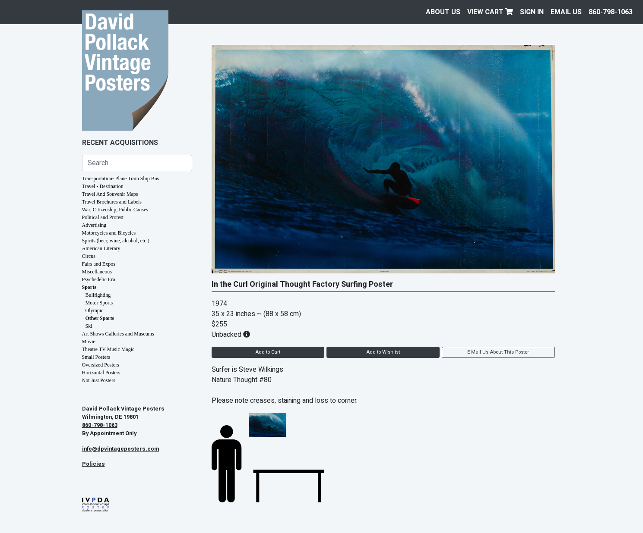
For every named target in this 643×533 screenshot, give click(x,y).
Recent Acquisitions (120, 143)
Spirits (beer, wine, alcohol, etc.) (115, 241)
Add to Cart (267, 352)
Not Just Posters (98, 380)
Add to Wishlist (383, 352)
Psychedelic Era (98, 279)
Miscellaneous (97, 272)
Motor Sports (99, 303)
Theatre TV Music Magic (108, 349)
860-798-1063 (611, 12)
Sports (89, 287)
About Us (443, 12)
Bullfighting (98, 295)
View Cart (490, 12)
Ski (89, 326)
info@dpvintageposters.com (120, 449)
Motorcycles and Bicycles (109, 233)
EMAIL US (566, 12)
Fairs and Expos (98, 264)
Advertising (94, 225)
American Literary (101, 248)
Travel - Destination (103, 186)
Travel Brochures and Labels (112, 202)
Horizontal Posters (101, 373)
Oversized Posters (100, 365)
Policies (93, 464)
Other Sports (100, 318)
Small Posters (96, 357)
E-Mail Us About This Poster (498, 352)
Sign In (532, 12)
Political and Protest (103, 217)
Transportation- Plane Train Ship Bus (120, 179)
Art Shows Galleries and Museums (118, 334)
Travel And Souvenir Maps (110, 194)
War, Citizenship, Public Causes (115, 210)
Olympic (95, 310)
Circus (88, 256)
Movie (88, 342)
